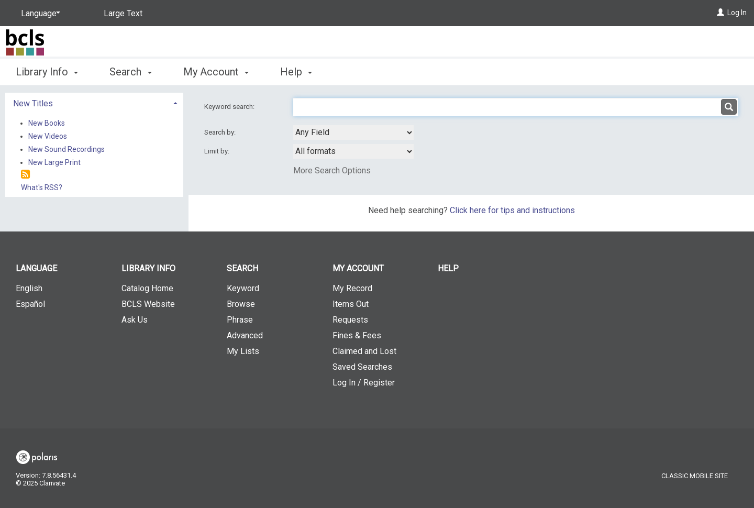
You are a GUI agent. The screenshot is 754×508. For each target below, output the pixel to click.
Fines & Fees (356, 335)
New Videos (47, 136)
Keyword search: (230, 107)
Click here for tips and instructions (512, 210)
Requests (350, 320)
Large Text (123, 13)
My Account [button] (216, 71)
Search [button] (130, 71)
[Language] (39, 13)
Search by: (220, 132)
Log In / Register (363, 383)
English (29, 288)
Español (30, 304)
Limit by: (217, 151)
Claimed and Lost (364, 351)
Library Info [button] (47, 71)
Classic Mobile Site (694, 476)
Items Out (350, 304)
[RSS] (25, 174)
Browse (241, 304)
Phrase (240, 320)
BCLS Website (148, 304)
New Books (46, 123)
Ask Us (134, 320)
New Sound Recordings (66, 149)
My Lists (243, 351)
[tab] (94, 102)
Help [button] (296, 71)
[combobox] (353, 132)
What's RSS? (41, 187)
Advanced (245, 335)
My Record (352, 288)
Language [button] (36, 268)
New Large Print (54, 162)
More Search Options (332, 170)
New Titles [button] (33, 103)
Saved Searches (362, 367)
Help (448, 268)
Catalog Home (147, 288)
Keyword (243, 288)
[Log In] (720, 12)
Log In (737, 12)
